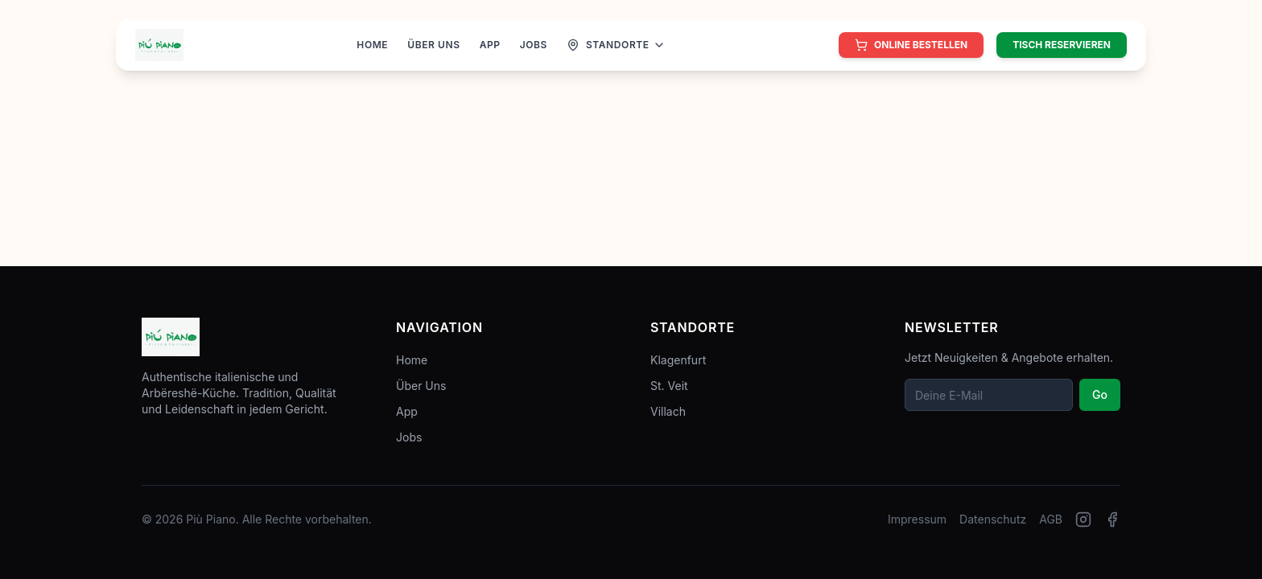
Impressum (917, 519)
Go (1099, 394)
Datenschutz (992, 519)
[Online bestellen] (911, 45)
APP (490, 45)
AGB (1050, 519)
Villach (668, 411)
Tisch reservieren (1061, 45)
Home (411, 360)
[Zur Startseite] (159, 45)
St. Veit (669, 385)
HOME (372, 45)
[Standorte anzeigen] (616, 45)
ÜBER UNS (433, 45)
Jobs (409, 437)
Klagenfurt (678, 360)
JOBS (533, 45)
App (407, 411)
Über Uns (421, 385)
